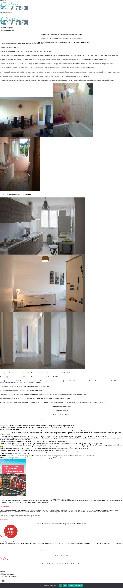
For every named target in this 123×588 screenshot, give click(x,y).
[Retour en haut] (2, 569)
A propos (2, 571)
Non (65, 585)
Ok (61, 585)
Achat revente (3, 15)
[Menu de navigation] (7, 27)
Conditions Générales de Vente (73, 564)
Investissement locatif (6, 12)
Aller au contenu (4, 0)
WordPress (13, 576)
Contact (44, 564)
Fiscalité (2, 13)
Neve (1, 576)
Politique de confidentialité (7, 574)
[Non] (121, 585)
